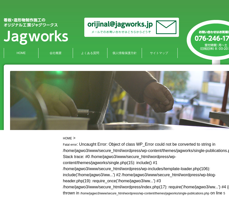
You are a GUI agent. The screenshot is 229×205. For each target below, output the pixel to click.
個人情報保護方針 (124, 53)
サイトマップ (159, 53)
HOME (21, 53)
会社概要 (56, 53)
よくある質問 (90, 53)
